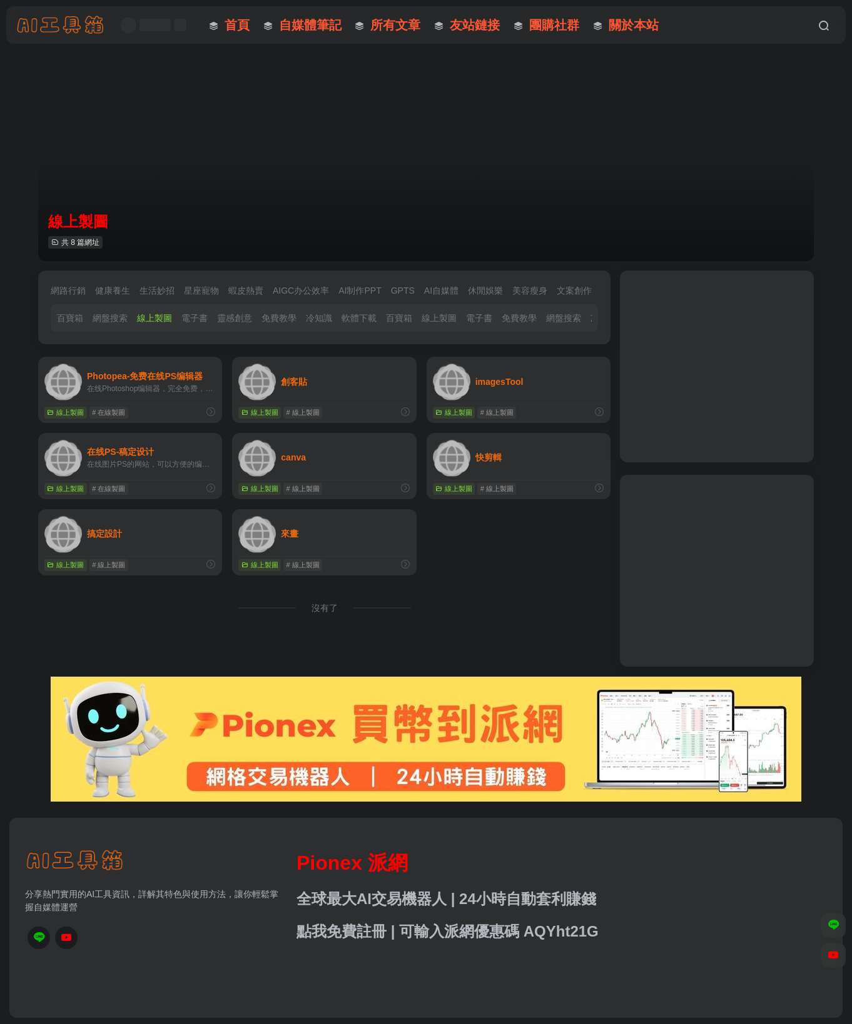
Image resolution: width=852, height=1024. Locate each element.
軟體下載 (359, 318)
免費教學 (279, 318)
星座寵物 (201, 291)
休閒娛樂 (485, 291)
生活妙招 (157, 291)
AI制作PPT (359, 291)
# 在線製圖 (108, 412)
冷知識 (319, 318)
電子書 (194, 318)
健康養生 (112, 291)
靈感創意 (234, 318)
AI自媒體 (441, 291)
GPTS (403, 291)
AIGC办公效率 (301, 291)
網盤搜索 (110, 318)
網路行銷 (68, 291)
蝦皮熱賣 (245, 291)
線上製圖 (154, 318)
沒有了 (325, 608)
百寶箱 (70, 318)
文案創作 (574, 291)
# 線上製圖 (303, 412)
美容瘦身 (529, 291)
